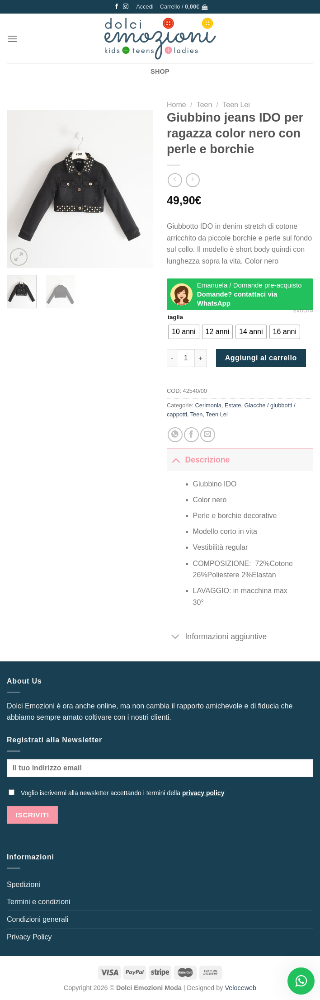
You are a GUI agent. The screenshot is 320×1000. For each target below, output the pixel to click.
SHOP (160, 71)
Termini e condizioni (39, 902)
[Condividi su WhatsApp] (175, 434)
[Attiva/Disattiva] (175, 459)
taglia (175, 317)
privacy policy (203, 793)
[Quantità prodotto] (186, 358)
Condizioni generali (37, 919)
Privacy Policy (29, 937)
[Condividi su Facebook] (191, 434)
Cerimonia (208, 405)
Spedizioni (23, 884)
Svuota (303, 310)
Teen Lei (236, 104)
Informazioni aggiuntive (217, 637)
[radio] (184, 332)
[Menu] (12, 39)
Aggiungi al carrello (261, 358)
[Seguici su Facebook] (116, 7)
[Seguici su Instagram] (125, 7)
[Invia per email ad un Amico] (207, 434)
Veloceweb (241, 987)
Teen (204, 104)
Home (176, 104)
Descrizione (198, 459)
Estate (233, 405)
